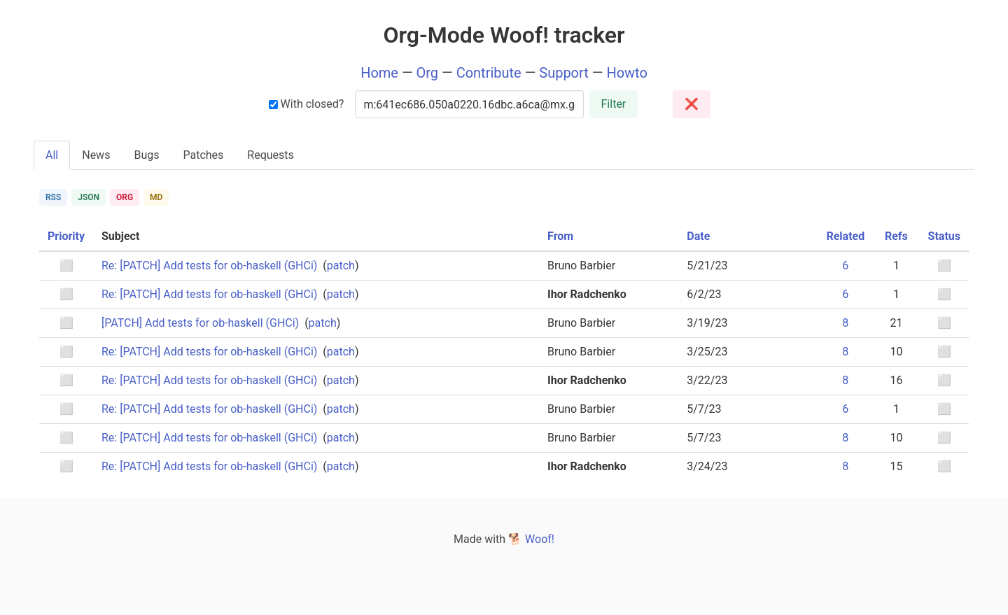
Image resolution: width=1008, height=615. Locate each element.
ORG (124, 197)
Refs (896, 236)
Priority (66, 236)
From (560, 236)
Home (379, 72)
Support (564, 72)
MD (156, 197)
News (96, 155)
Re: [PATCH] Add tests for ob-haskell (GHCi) (209, 265)
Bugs (146, 155)
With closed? (306, 104)
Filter (613, 104)
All (52, 155)
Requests (270, 155)
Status (944, 236)
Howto (626, 72)
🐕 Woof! (531, 539)
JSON (88, 197)
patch (341, 265)
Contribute (489, 72)
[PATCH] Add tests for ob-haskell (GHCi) (200, 323)
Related (845, 236)
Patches (203, 155)
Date (698, 236)
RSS (53, 197)
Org (427, 72)
